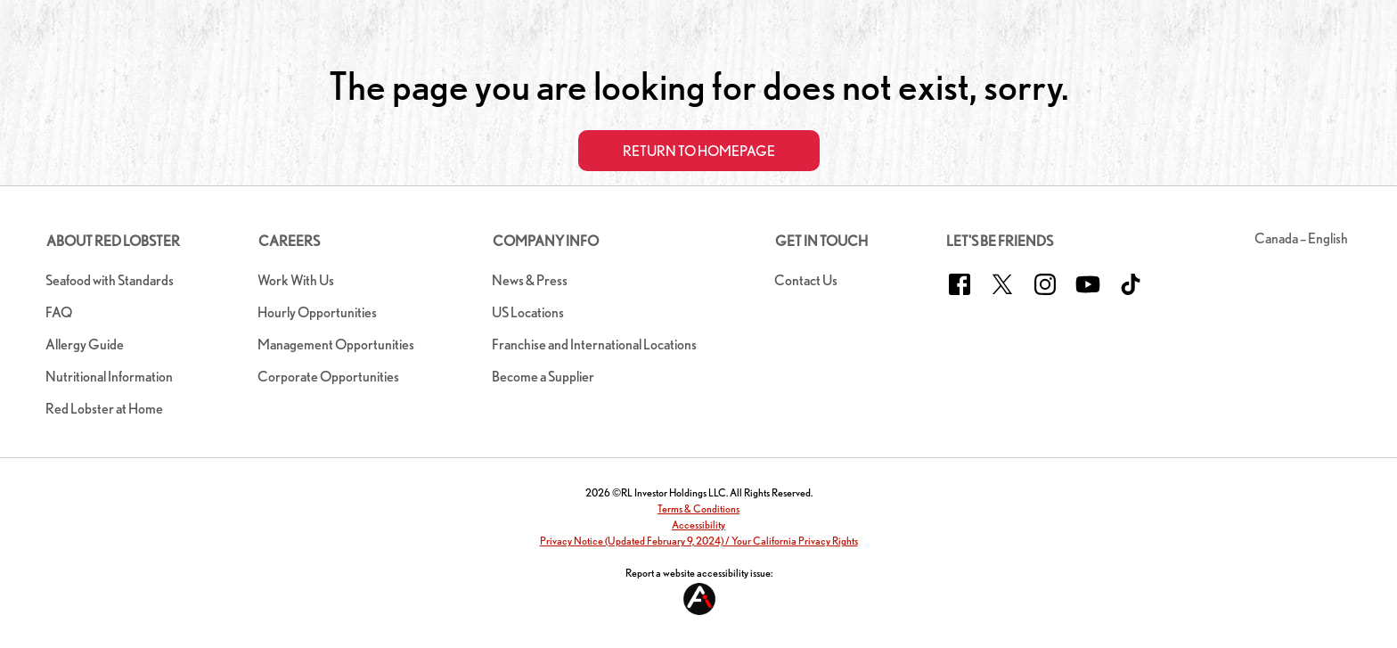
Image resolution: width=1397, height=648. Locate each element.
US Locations (528, 312)
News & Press (530, 280)
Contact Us (805, 280)
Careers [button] (289, 241)
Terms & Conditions (698, 508)
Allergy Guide (84, 344)
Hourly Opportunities (317, 312)
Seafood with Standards (109, 280)
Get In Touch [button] (821, 241)
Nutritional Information (109, 376)
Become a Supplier (543, 376)
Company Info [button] (546, 241)
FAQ (58, 312)
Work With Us (295, 280)
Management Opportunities (335, 344)
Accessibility (698, 524)
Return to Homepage (699, 151)
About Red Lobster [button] (113, 241)
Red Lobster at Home (104, 408)
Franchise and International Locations (594, 344)
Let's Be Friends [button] (999, 241)
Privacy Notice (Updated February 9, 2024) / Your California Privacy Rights (699, 540)
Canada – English (1301, 238)
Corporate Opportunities (328, 376)
